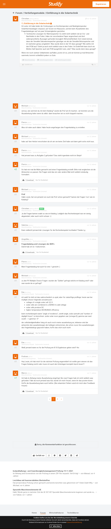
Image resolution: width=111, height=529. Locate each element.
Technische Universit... (40, 20)
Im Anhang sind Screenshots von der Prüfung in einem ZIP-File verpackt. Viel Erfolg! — (55, 473)
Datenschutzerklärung (74, 522)
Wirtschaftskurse (56, 513)
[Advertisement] (55, 85)
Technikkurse (73, 513)
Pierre (26, 122)
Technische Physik (27, 294)
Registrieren (101, 4)
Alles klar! (55, 526)
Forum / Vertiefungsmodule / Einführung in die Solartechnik (45, 13)
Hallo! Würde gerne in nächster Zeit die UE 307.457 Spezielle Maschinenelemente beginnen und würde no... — (55, 492)
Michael (28, 106)
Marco (26, 373)
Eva (26, 292)
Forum (43, 513)
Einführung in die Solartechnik (36, 23)
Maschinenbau (26, 20)
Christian (30, 19)
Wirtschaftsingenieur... (29, 358)
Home (34, 513)
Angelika (27, 239)
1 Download (28, 180)
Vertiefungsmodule (45, 60)
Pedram (26, 356)
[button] (4, 4)
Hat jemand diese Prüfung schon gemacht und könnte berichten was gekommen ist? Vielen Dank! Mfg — (55, 483)
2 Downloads (28, 252)
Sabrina (27, 225)
